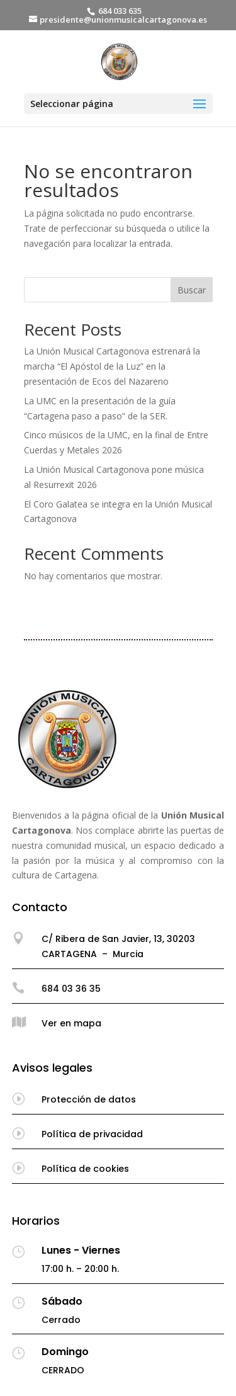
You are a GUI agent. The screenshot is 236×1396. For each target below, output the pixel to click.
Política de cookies (85, 1168)
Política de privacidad (92, 1134)
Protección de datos (89, 1099)
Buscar (191, 290)
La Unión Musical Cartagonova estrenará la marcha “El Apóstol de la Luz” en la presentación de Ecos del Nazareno (112, 366)
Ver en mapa (71, 1023)
